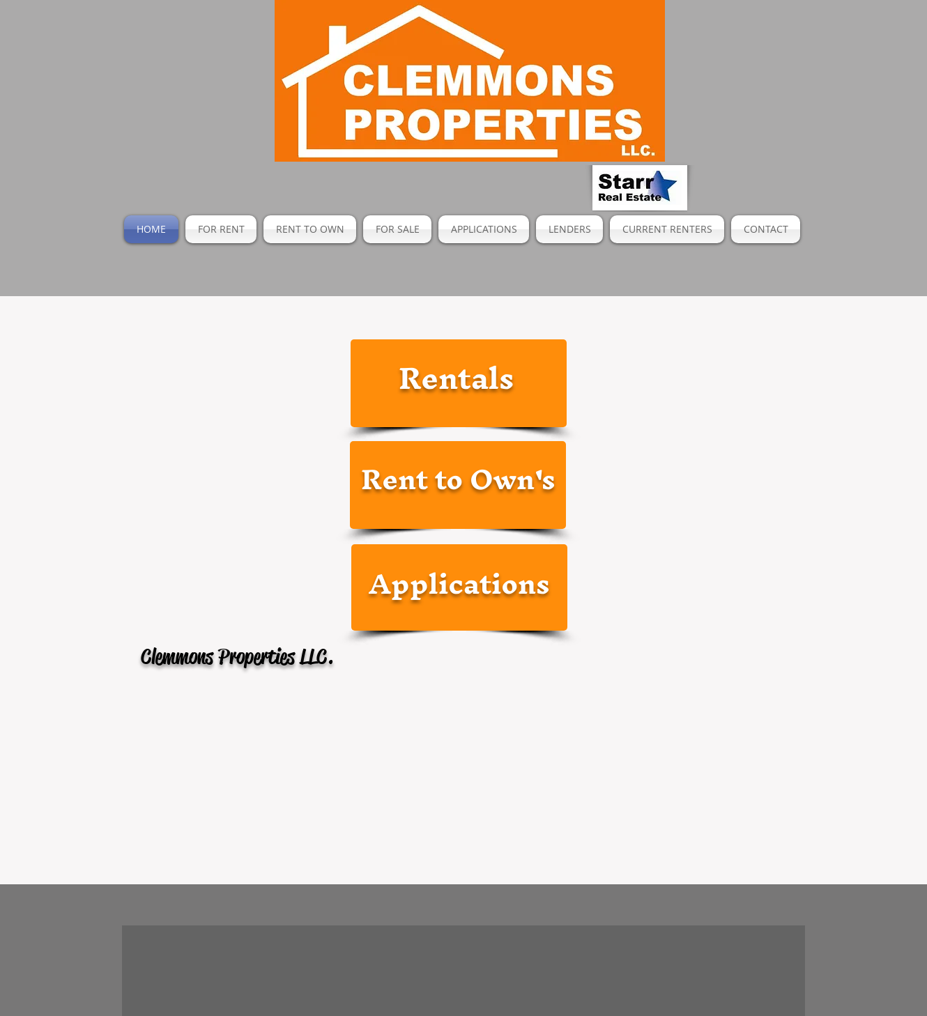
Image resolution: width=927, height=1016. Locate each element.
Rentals (456, 378)
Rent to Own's (458, 479)
